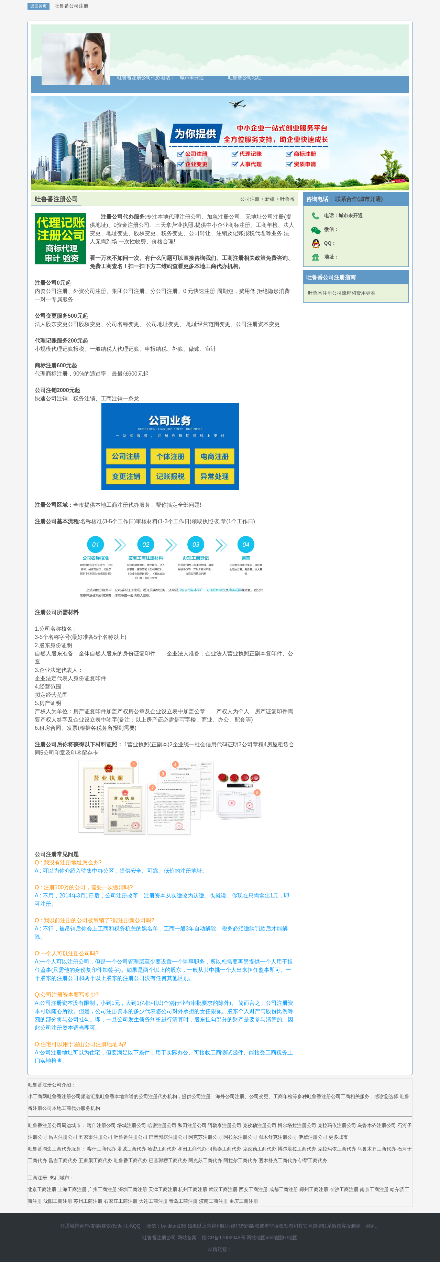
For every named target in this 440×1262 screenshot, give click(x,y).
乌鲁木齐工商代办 (377, 1148)
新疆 (270, 199)
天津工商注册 (162, 1189)
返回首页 (38, 6)
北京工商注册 (42, 1189)
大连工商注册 (153, 1201)
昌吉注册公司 (62, 1137)
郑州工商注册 (313, 1189)
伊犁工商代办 (312, 1160)
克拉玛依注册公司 (337, 1125)
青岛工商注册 (183, 1201)
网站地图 (256, 1237)
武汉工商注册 (223, 1189)
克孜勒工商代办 (260, 1148)
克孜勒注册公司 (259, 1125)
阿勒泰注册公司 (224, 1125)
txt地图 (290, 1237)
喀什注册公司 (101, 1125)
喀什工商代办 (102, 1148)
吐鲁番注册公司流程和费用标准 (341, 293)
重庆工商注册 (243, 1201)
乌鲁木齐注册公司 (377, 1125)
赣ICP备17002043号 (223, 1237)
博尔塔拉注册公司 (297, 1125)
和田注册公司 (192, 1125)
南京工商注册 (374, 1189)
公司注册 (250, 199)
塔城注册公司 (131, 1125)
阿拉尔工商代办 (240, 1160)
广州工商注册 (102, 1189)
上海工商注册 (72, 1189)
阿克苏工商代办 (205, 1160)
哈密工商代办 (162, 1148)
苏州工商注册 (88, 1201)
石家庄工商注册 (121, 1201)
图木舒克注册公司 (277, 1137)
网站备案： (189, 1237)
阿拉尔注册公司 (240, 1137)
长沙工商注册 (344, 1189)
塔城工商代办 (132, 1148)
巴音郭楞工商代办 (169, 1160)
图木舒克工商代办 (278, 1160)
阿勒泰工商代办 (225, 1148)
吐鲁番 (287, 199)
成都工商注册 (283, 1189)
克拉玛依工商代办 (338, 1148)
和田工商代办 (193, 1148)
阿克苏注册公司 (205, 1137)
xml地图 (274, 1237)
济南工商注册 (213, 1201)
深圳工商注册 (132, 1189)
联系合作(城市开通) (355, 199)
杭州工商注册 (192, 1189)
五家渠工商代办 (96, 1160)
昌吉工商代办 (63, 1160)
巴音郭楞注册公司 (168, 1137)
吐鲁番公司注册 (71, 6)
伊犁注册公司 (312, 1137)
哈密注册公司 (161, 1125)
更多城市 (338, 1137)
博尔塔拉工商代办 (298, 1148)
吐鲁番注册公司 (130, 1137)
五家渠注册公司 (95, 1137)
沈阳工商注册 (57, 1201)
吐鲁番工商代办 (131, 1160)
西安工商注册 (253, 1189)
